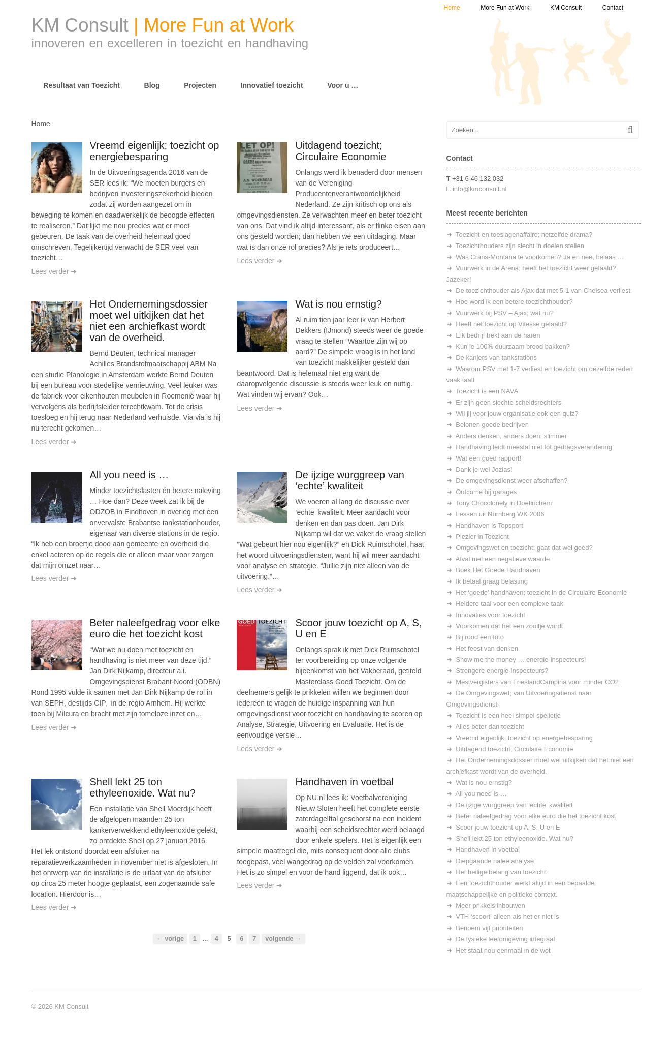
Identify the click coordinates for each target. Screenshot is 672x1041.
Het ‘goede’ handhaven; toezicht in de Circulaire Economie (541, 592)
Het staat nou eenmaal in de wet (503, 950)
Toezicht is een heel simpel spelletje (508, 715)
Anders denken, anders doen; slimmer (511, 436)
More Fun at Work (505, 7)
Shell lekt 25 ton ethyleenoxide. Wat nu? (143, 787)
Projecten (200, 85)
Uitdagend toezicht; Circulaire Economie (340, 151)
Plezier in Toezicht (482, 536)
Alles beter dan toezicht (490, 726)
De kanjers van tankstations (496, 357)
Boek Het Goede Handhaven (498, 570)
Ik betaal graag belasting (492, 581)
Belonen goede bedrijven (492, 424)
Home (452, 7)
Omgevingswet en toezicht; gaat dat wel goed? (524, 548)
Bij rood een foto (480, 637)
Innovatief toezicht (272, 85)
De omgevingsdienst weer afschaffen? (511, 480)
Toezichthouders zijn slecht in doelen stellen (520, 246)
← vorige (170, 938)
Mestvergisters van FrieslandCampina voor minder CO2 (537, 682)
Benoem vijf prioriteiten (489, 928)
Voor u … (342, 85)
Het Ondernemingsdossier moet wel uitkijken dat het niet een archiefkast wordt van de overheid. (149, 320)
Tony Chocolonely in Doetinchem (504, 503)
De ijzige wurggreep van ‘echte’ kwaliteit (349, 480)
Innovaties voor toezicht (490, 615)
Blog (152, 85)
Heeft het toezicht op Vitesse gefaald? (511, 324)
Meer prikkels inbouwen (490, 905)
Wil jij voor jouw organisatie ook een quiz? (517, 413)
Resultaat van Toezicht (81, 85)
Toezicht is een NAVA (487, 391)
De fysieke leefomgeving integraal (505, 939)
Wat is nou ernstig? (338, 304)
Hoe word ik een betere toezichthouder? (514, 301)
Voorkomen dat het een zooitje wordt (509, 626)
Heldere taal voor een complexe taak (509, 603)
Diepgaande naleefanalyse (495, 861)
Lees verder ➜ (54, 271)
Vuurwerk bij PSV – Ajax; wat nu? (504, 313)
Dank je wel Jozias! (484, 469)
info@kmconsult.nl (479, 189)
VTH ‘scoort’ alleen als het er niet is (507, 917)
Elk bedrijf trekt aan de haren (498, 335)
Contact (612, 7)
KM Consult (566, 7)
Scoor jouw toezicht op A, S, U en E (508, 827)
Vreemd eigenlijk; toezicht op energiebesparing (154, 151)
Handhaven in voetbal (344, 781)
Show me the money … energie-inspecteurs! (521, 659)
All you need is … (129, 474)
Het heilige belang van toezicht (501, 872)
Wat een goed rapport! (488, 458)
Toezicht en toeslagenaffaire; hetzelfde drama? (524, 234)
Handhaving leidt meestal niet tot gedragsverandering (534, 447)
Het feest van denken (487, 648)
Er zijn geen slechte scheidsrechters (508, 402)
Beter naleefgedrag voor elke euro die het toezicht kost (155, 628)
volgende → (283, 938)
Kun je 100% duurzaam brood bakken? (513, 346)
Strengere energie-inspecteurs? (502, 671)
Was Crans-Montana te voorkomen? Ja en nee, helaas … (540, 257)
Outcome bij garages (486, 492)
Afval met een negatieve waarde (503, 559)
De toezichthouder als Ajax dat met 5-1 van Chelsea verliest (543, 290)
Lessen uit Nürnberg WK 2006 (500, 514)
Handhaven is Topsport (489, 525)
